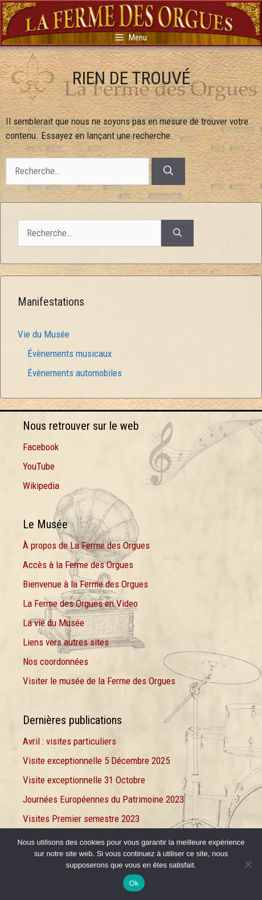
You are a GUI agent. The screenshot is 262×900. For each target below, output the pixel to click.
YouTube (39, 466)
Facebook (41, 447)
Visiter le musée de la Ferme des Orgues (99, 681)
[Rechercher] (168, 171)
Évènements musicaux (69, 353)
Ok (133, 883)
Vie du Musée (43, 334)
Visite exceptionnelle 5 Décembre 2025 (96, 760)
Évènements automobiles (74, 373)
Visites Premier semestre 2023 (81, 818)
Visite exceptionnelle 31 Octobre (84, 780)
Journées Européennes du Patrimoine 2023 (103, 799)
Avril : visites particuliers (69, 741)
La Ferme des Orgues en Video (80, 603)
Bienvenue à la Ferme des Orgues (85, 584)
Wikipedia (41, 485)
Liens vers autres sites (66, 642)
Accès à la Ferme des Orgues (78, 564)
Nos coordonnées (55, 661)
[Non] (247, 864)
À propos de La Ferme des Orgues (86, 545)
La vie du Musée (53, 622)
